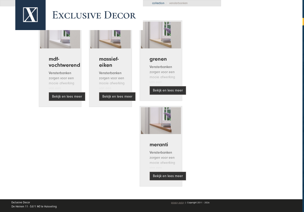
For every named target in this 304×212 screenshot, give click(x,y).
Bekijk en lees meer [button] (67, 96)
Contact (242, 99)
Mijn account (248, 114)
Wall (265, 62)
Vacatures (245, 87)
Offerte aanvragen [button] (251, 21)
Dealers (265, 74)
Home (240, 38)
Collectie (265, 50)
